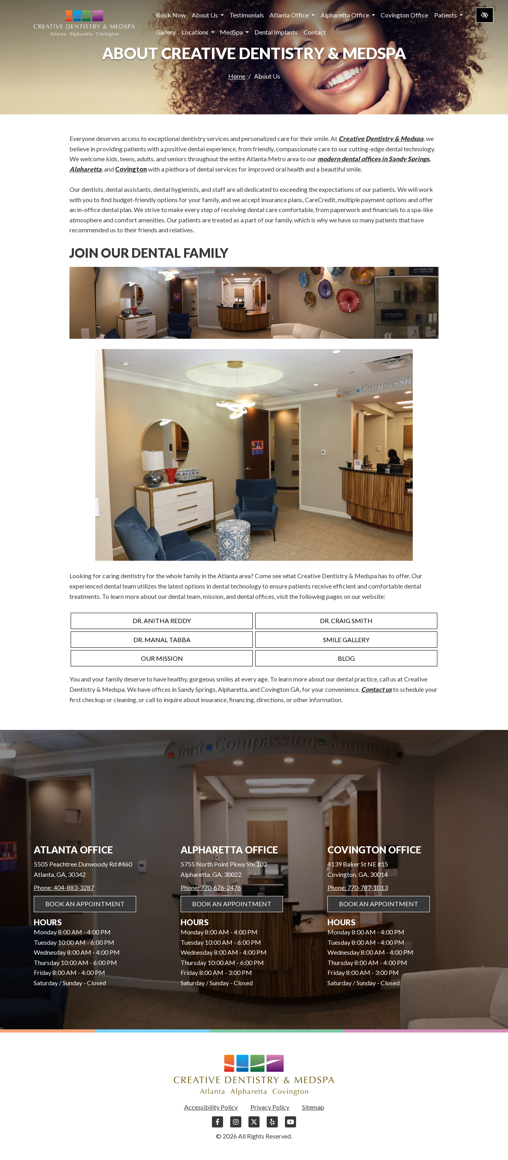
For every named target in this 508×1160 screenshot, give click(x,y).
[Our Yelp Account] (272, 1125)
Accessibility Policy (211, 1107)
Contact (315, 32)
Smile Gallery (346, 639)
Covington (131, 169)
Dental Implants (276, 32)
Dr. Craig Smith (346, 620)
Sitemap (313, 1107)
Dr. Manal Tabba (161, 639)
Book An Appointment (85, 903)
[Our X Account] (254, 1125)
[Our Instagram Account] (236, 1125)
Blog (346, 658)
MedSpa (234, 32)
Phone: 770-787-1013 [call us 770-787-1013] (357, 887)
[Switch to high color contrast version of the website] (484, 15)
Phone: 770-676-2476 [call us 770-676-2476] (211, 887)
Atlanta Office (292, 15)
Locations (198, 32)
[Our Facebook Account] (217, 1125)
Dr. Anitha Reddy (162, 620)
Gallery (166, 32)
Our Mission (162, 658)
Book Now (171, 15)
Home (236, 76)
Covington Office (404, 15)
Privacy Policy (269, 1107)
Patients (448, 15)
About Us (208, 15)
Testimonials (246, 15)
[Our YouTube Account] (290, 1125)
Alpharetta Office (348, 15)
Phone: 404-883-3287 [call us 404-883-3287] (64, 887)
